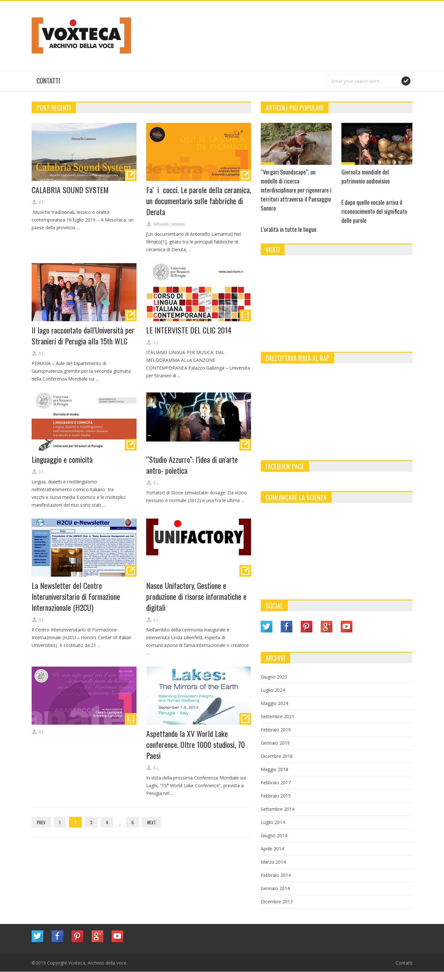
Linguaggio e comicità (62, 459)
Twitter (266, 626)
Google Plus (326, 626)
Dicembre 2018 (277, 756)
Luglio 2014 (273, 822)
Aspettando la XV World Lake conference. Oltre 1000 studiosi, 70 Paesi (195, 744)
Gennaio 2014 (275, 888)
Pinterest (306, 626)
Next (151, 822)
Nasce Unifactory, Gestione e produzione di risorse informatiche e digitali (196, 596)
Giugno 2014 (274, 835)
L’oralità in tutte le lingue (289, 229)
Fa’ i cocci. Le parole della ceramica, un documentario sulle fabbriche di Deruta (198, 200)
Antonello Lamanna (169, 223)
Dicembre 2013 (277, 901)
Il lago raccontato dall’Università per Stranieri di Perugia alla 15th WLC (83, 335)
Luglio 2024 (273, 690)
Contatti (48, 80)
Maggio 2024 (274, 703)
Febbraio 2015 (276, 796)
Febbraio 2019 (276, 730)
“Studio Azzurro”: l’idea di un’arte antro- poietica (192, 464)
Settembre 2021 (277, 716)
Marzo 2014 (273, 862)
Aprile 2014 (272, 849)
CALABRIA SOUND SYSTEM (70, 189)
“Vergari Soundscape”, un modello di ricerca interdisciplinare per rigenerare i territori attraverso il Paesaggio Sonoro (296, 190)
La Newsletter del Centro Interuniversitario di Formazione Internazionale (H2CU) (76, 596)
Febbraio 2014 (276, 875)
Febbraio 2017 (276, 782)
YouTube (346, 626)
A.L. (42, 201)
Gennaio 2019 (275, 743)
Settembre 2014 (277, 809)
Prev (41, 822)
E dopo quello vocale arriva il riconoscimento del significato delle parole (374, 211)
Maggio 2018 (274, 769)
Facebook (286, 626)
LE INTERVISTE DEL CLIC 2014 (188, 330)
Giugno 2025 (274, 677)
